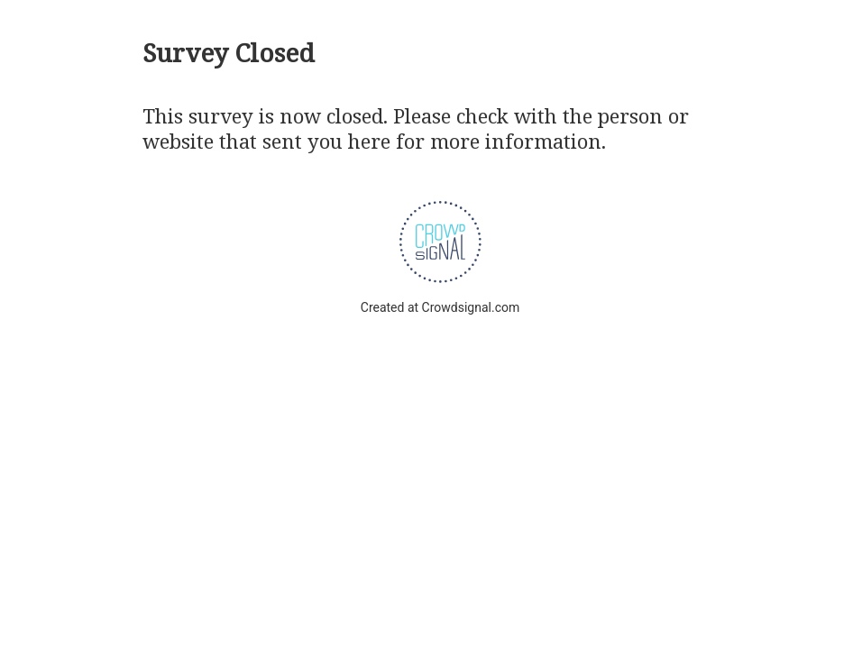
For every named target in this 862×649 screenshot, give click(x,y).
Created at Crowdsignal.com (440, 307)
